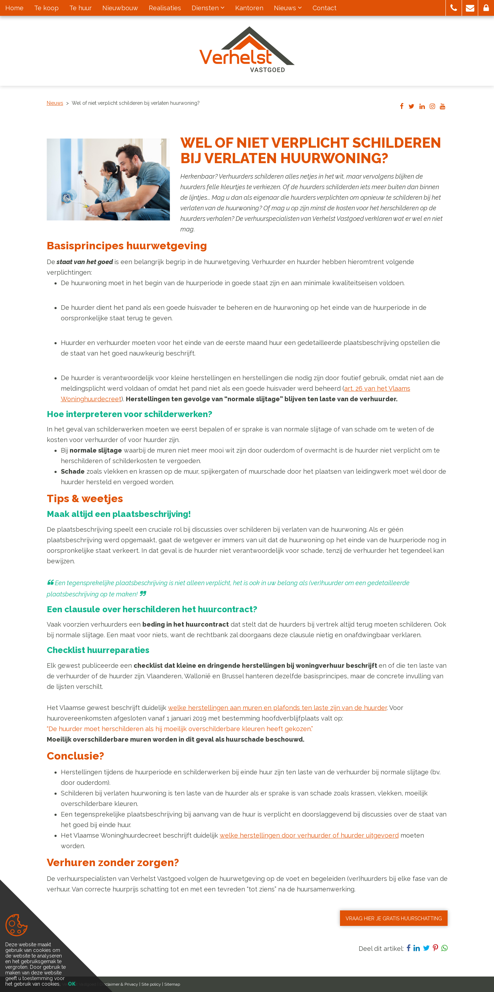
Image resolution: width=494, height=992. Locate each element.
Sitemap (172, 984)
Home (14, 8)
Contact (324, 8)
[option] (108, 179)
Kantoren (249, 8)
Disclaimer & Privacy (119, 984)
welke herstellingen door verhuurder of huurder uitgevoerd (309, 835)
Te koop (46, 8)
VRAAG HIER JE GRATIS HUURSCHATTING (394, 918)
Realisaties (165, 8)
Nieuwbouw (120, 8)
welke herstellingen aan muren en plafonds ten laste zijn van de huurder (277, 707)
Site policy (151, 984)
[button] (454, 8)
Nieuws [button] (288, 8)
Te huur (80, 8)
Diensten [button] (208, 8)
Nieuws (55, 103)
